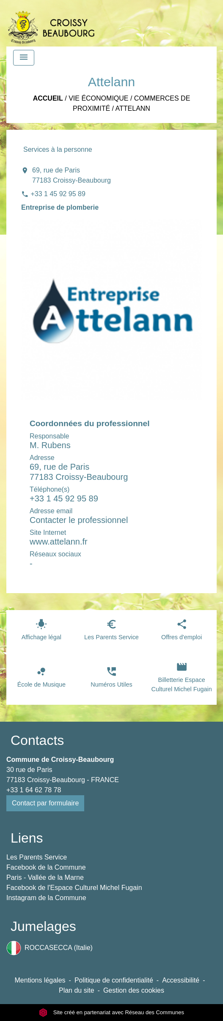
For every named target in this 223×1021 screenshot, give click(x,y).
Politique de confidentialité (113, 980)
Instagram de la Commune (46, 897)
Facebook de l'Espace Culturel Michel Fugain (74, 887)
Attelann (133, 108)
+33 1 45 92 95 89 (57, 193)
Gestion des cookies (133, 990)
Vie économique (98, 98)
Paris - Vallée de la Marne (45, 877)
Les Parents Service (36, 857)
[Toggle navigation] (23, 58)
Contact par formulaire (45, 803)
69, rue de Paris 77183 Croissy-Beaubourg (71, 175)
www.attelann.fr (59, 541)
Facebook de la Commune (46, 867)
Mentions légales (40, 980)
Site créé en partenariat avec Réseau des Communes (111, 1012)
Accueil (48, 98)
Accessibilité (180, 980)
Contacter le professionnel (79, 520)
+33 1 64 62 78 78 (33, 790)
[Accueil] (51, 23)
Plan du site (76, 990)
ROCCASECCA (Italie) (49, 948)
